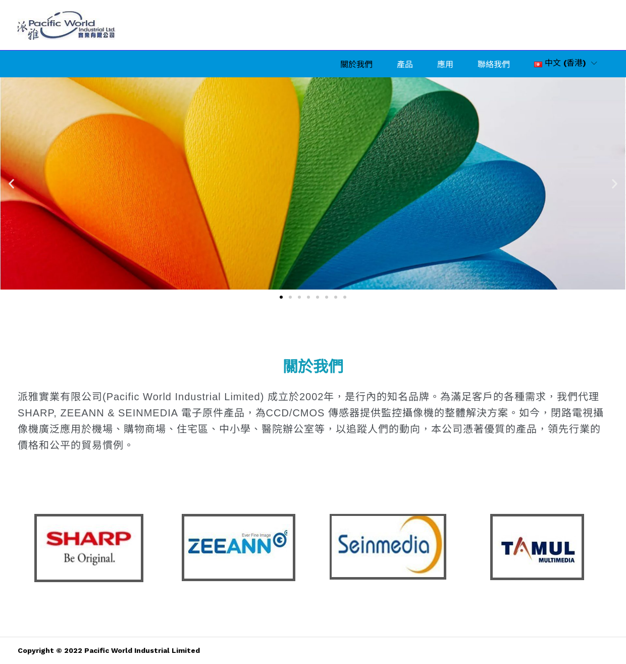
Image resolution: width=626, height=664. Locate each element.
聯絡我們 (494, 65)
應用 (445, 65)
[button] (560, 63)
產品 (405, 65)
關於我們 (356, 65)
